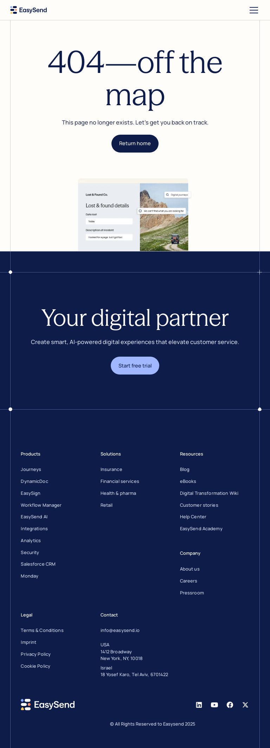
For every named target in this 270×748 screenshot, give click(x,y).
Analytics (31, 540)
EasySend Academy (201, 528)
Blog (185, 469)
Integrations (34, 528)
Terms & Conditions (42, 630)
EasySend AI (34, 516)
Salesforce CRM (38, 564)
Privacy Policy (36, 654)
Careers (189, 581)
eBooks (188, 481)
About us (190, 569)
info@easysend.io (120, 630)
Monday (29, 576)
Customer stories (199, 505)
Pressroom (192, 592)
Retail (107, 505)
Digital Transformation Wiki (209, 493)
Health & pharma (118, 493)
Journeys (31, 469)
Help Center (193, 516)
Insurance (111, 469)
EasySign (30, 493)
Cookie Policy (35, 666)
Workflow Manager (41, 505)
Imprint (28, 642)
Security (30, 552)
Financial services (120, 481)
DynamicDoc (34, 481)
